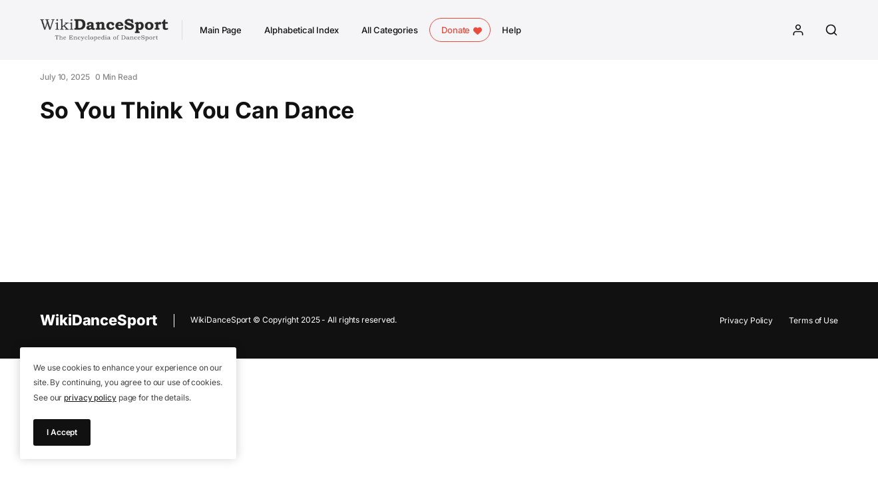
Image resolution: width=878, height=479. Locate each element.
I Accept (62, 432)
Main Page (221, 30)
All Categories (389, 30)
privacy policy (90, 397)
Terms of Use (813, 320)
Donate (455, 30)
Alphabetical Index (301, 30)
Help (511, 30)
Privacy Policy (746, 320)
